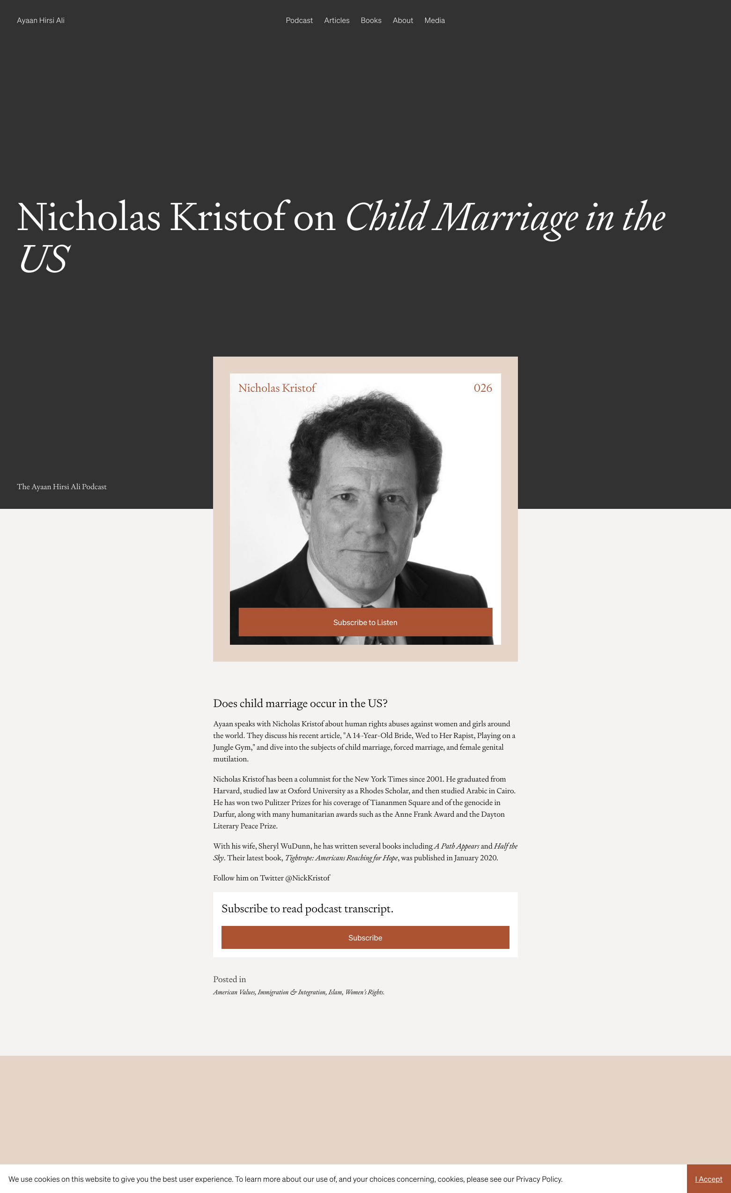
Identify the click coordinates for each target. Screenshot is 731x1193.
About (403, 20)
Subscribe (366, 937)
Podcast (299, 20)
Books (371, 20)
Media (435, 20)
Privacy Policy (538, 1179)
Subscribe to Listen (365, 622)
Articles (336, 20)
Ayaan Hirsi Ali (41, 20)
